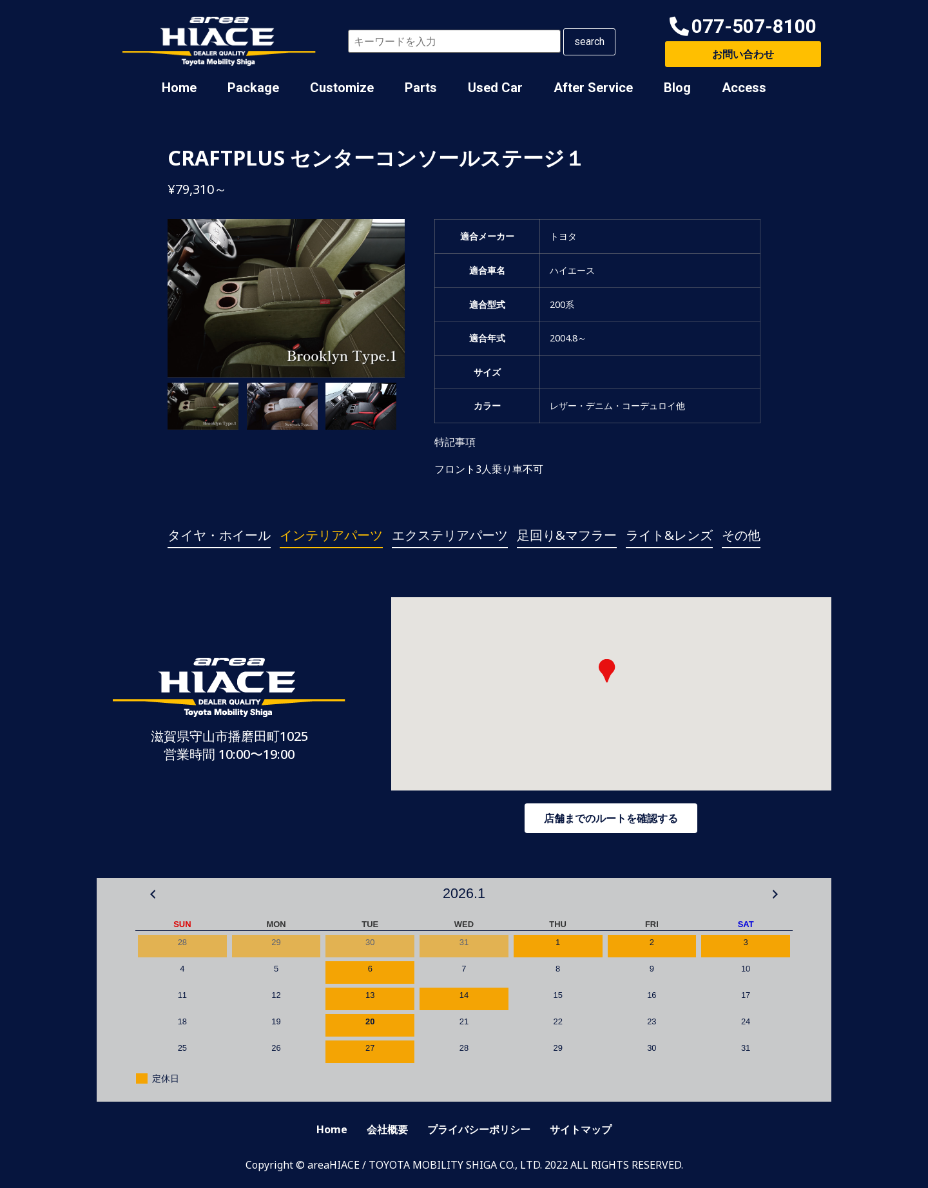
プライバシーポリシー (478, 1129)
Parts (421, 87)
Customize (342, 87)
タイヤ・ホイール (219, 535)
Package (253, 87)
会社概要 (387, 1129)
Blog (677, 87)
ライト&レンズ (669, 535)
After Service (593, 87)
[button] (743, 27)
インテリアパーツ (331, 535)
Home (179, 87)
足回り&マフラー (567, 535)
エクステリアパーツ (450, 535)
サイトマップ (581, 1129)
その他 (741, 535)
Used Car (495, 87)
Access (744, 87)
